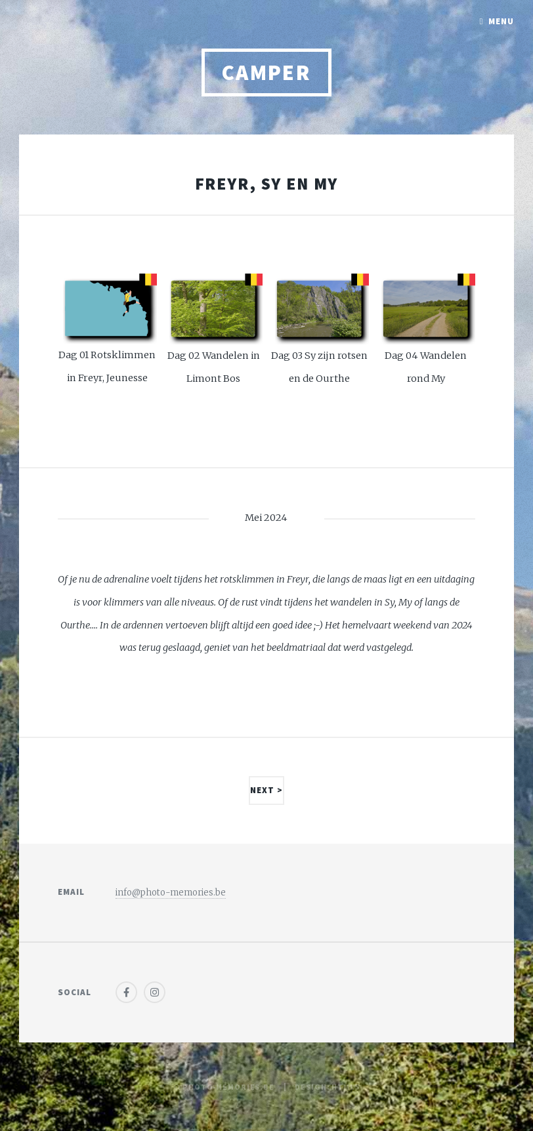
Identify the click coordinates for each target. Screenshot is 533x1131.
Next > (266, 790)
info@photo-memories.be (171, 892)
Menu (501, 21)
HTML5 (345, 1087)
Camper (267, 72)
